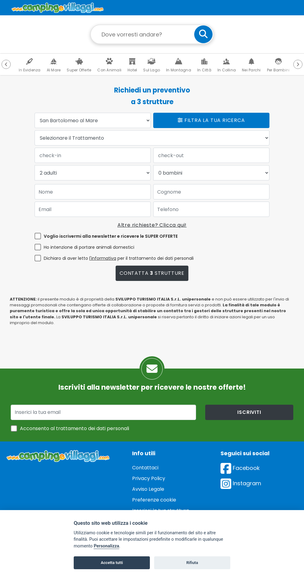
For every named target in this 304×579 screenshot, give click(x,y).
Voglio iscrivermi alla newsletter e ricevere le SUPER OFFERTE (111, 236)
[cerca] (203, 34)
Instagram (241, 483)
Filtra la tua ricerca (211, 120)
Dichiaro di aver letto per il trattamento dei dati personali (119, 258)
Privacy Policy (148, 478)
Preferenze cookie (154, 499)
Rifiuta (192, 562)
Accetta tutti (112, 562)
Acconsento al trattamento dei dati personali (74, 428)
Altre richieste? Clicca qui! (152, 225)
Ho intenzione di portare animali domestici (89, 247)
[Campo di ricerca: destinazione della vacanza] (152, 34)
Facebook (240, 468)
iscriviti (249, 412)
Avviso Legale (148, 489)
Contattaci (145, 467)
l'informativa (102, 258)
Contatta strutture (152, 273)
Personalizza (106, 546)
